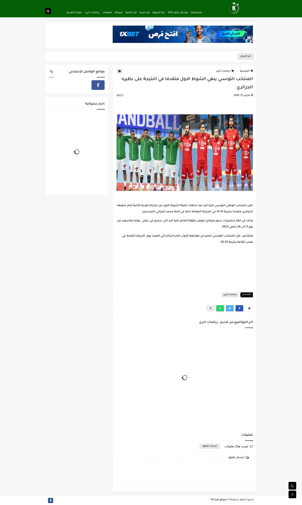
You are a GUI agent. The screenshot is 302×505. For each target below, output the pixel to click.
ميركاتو (118, 12)
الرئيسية (246, 71)
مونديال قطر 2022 (178, 12)
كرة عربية (145, 12)
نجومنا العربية (74, 12)
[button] (239, 308)
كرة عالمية (131, 12)
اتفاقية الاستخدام (157, 3)
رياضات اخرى (92, 12)
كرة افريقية (159, 12)
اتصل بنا (142, 3)
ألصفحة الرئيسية (196, 3)
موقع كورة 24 (218, 499)
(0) (120, 95)
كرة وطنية (196, 12)
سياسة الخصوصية (177, 3)
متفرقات (107, 12)
